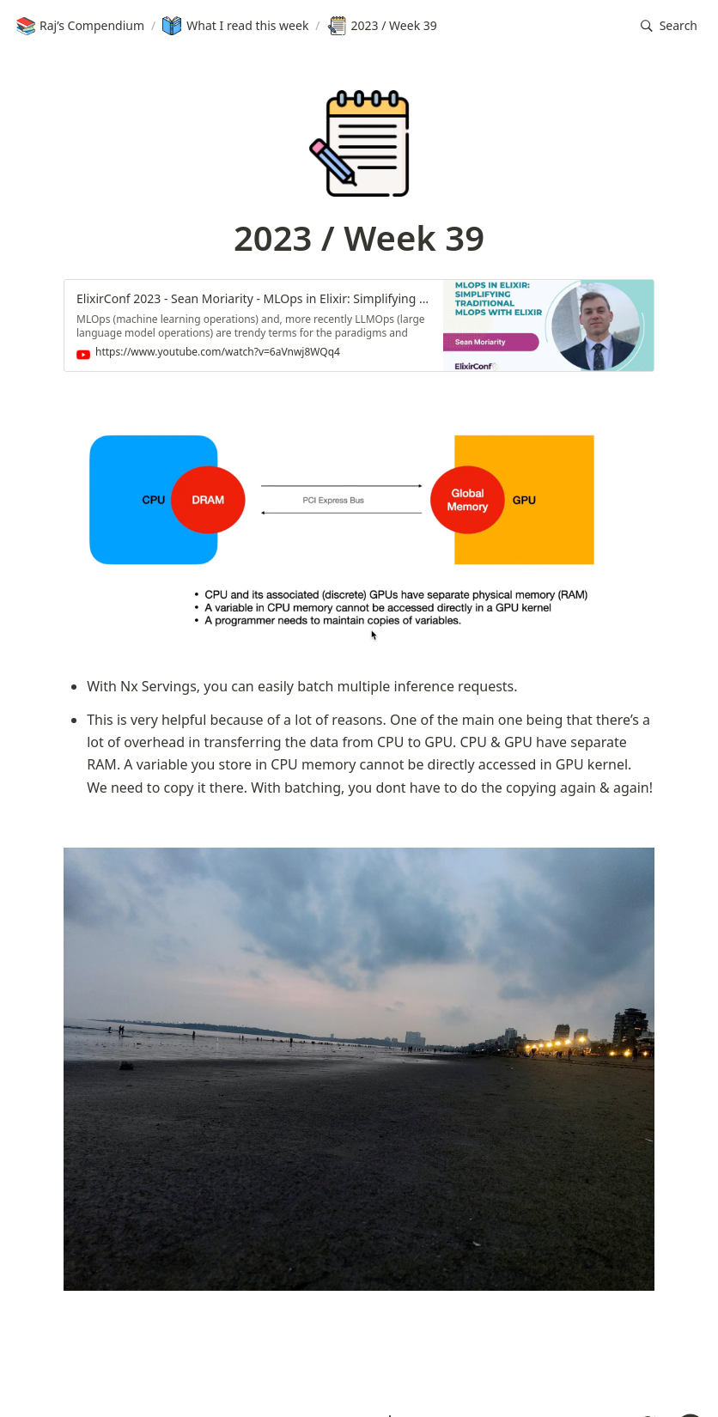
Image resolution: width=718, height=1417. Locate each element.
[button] (669, 26)
